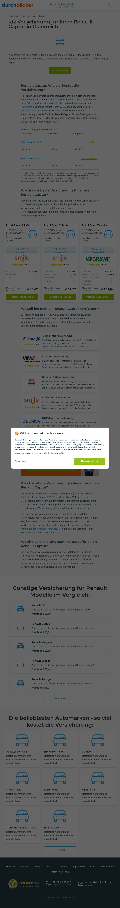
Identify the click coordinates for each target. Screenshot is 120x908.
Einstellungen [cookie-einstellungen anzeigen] (21, 461)
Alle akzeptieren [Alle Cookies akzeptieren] (90, 461)
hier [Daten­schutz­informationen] (62, 453)
